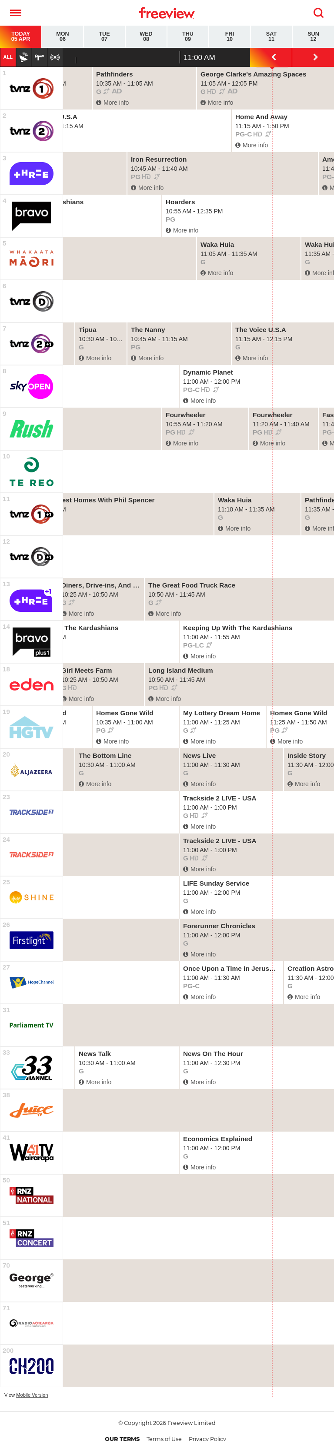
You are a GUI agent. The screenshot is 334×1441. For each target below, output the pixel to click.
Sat (271, 37)
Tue (104, 37)
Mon (62, 37)
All (8, 57)
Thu (187, 37)
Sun (313, 37)
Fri (229, 37)
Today (20, 37)
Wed (146, 37)
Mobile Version (32, 1395)
